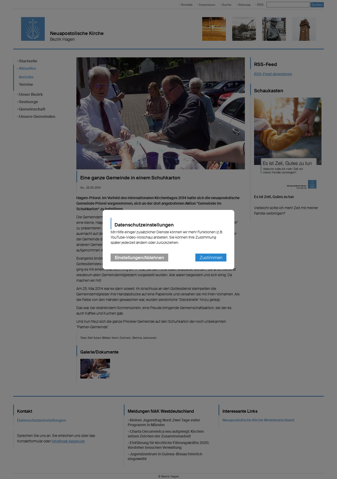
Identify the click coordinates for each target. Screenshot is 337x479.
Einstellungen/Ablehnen (139, 257)
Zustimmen (211, 257)
